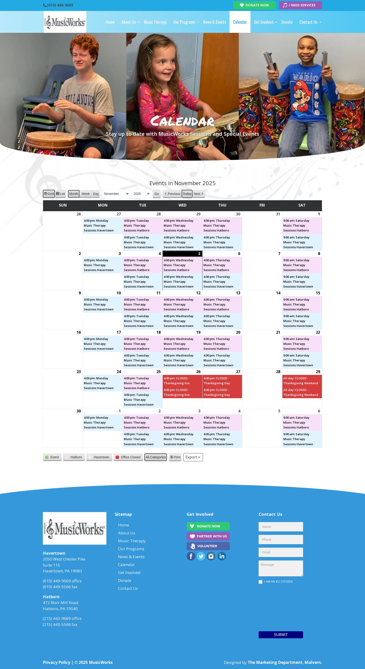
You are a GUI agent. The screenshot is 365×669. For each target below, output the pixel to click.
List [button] (60, 194)
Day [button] (96, 194)
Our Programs (184, 22)
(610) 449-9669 (60, 5)
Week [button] (85, 194)
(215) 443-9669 (57, 618)
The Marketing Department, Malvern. (285, 662)
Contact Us (309, 22)
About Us (129, 22)
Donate (287, 22)
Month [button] (73, 194)
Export (193, 457)
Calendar (240, 22)
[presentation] (278, 606)
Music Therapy (155, 22)
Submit (281, 635)
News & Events (214, 22)
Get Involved (263, 22)
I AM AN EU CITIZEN (276, 582)
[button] (172, 194)
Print (175, 457)
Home (110, 22)
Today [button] (187, 194)
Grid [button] (49, 194)
